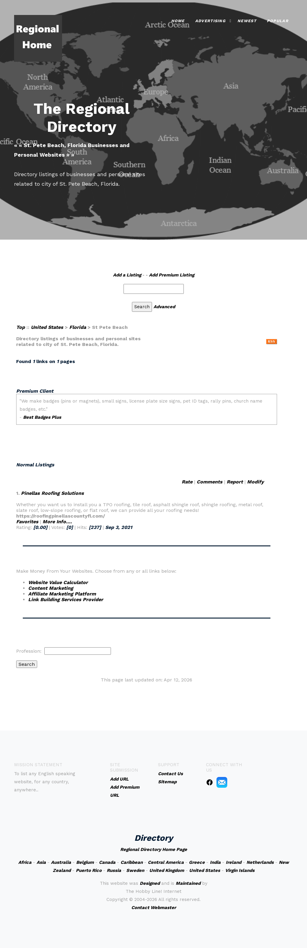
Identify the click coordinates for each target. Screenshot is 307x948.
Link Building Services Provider (65, 599)
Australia (61, 862)
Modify (255, 482)
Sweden (135, 870)
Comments (209, 482)
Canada (107, 862)
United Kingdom (166, 870)
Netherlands (260, 862)
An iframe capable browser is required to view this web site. (146, 420)
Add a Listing (127, 275)
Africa (24, 862)
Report (235, 482)
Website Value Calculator (58, 582)
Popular (277, 20)
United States (47, 327)
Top (20, 327)
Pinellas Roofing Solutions (52, 493)
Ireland (233, 862)
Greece (197, 862)
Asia (41, 862)
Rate (187, 482)
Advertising (210, 20)
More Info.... (57, 521)
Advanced (164, 306)
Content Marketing (50, 588)
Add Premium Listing (171, 275)
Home (178, 20)
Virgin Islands (240, 870)
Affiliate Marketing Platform (62, 594)
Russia (114, 870)
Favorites (27, 521)
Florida (77, 327)
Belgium (85, 862)
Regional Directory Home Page (153, 849)
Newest (246, 20)
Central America (166, 862)
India (215, 862)
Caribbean (132, 862)
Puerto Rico (89, 870)
